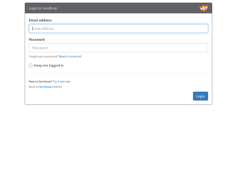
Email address (40, 20)
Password (37, 39)
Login (200, 96)
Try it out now (61, 81)
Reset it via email (70, 56)
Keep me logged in (46, 65)
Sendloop (45, 87)
